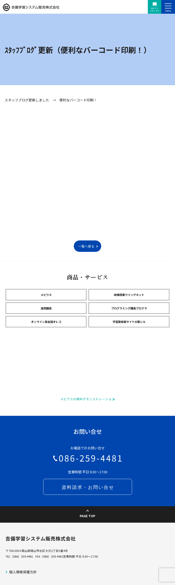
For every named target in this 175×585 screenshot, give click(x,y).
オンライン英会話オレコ (46, 322)
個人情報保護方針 (23, 571)
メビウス (46, 295)
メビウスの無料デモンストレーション (87, 399)
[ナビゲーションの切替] (168, 7)
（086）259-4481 (21, 556)
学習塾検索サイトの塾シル (129, 322)
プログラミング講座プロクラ (129, 308)
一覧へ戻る (86, 246)
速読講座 (46, 308)
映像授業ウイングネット (129, 295)
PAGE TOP (87, 514)
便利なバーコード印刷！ (78, 100)
